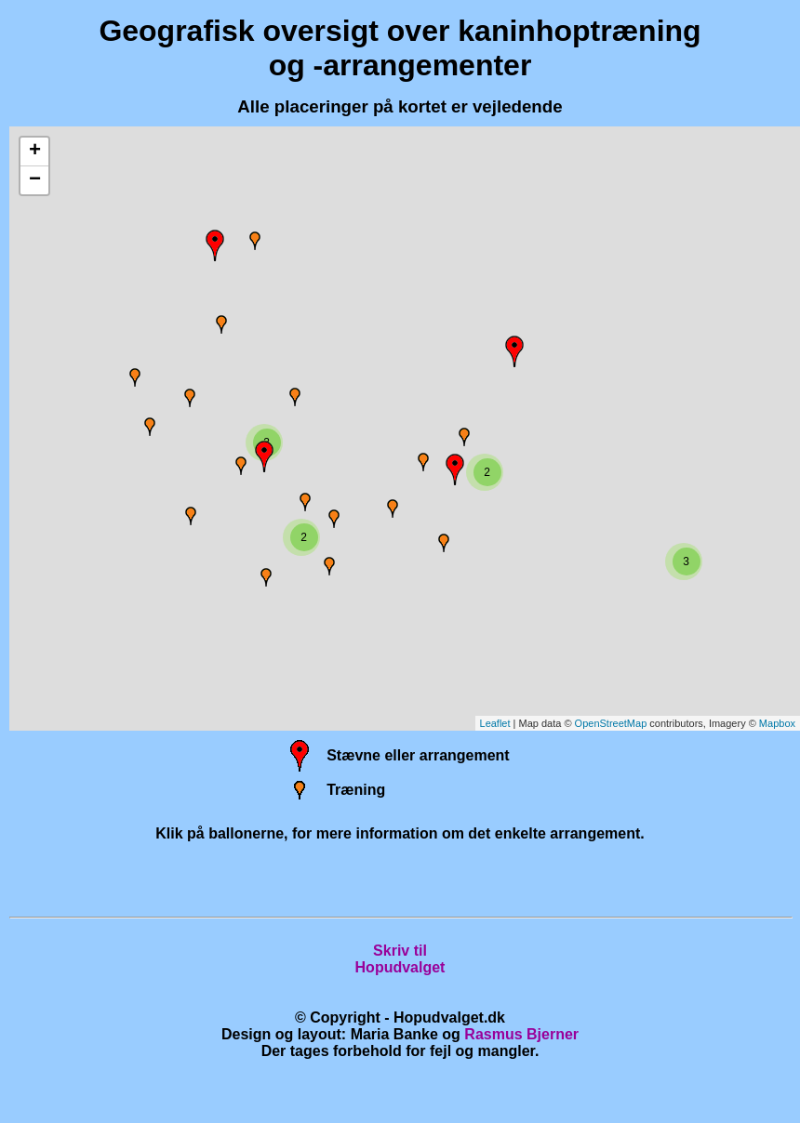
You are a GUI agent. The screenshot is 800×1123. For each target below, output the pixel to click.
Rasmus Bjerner (521, 1034)
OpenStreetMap (611, 723)
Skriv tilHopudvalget (400, 959)
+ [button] (35, 151)
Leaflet (495, 723)
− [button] (35, 180)
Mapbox (777, 723)
